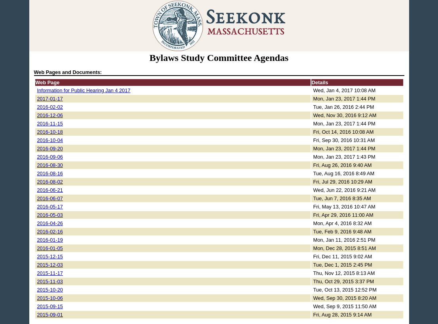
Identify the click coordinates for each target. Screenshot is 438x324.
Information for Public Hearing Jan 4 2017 (84, 90)
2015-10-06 (50, 298)
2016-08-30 (50, 165)
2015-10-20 (50, 290)
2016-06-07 (50, 198)
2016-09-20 (50, 149)
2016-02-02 (50, 107)
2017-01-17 (50, 99)
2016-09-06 (50, 157)
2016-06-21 (50, 190)
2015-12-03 (50, 265)
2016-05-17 (50, 207)
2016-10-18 (50, 132)
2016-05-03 (50, 215)
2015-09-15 (50, 306)
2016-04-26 (50, 223)
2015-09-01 (50, 315)
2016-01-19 (50, 240)
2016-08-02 (50, 182)
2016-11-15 (50, 124)
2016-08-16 (50, 173)
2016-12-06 (50, 115)
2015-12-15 (50, 257)
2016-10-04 (50, 140)
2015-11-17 (50, 273)
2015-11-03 (50, 281)
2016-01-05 (50, 248)
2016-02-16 (50, 232)
